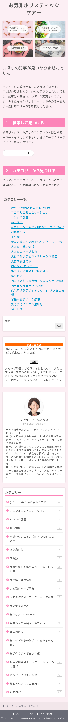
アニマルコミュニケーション (30, 212)
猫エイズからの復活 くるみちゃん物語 (37, 281)
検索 (8, 320)
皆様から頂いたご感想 (25, 299)
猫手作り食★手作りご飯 (27, 286)
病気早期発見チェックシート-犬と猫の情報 (36, 664)
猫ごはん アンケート (24, 266)
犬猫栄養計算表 (21, 261)
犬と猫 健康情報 (22, 247)
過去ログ (17, 309)
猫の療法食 (18, 276)
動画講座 (17, 222)
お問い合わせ (46, 714)
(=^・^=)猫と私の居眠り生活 (30, 208)
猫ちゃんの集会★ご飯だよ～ (30, 271)
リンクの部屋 (19, 217)
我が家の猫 (18, 232)
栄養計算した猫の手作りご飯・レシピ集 (37, 242)
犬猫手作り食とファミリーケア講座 (34, 256)
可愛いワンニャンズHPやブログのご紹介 (37, 227)
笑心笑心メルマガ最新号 (27, 304)
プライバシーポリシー (25, 714)
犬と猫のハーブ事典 (24, 251)
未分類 (15, 237)
